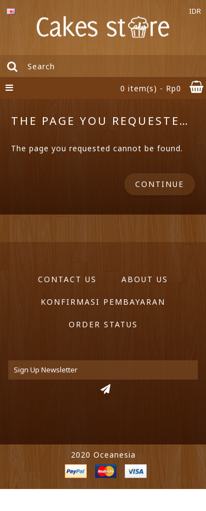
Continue (159, 184)
